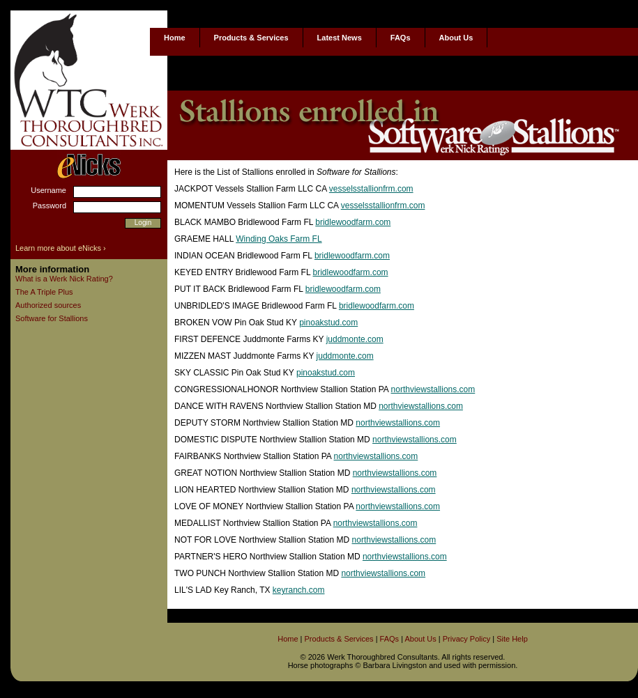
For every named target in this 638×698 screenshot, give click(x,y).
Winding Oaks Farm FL (278, 239)
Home (174, 37)
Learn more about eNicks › (60, 248)
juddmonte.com (354, 339)
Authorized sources (48, 305)
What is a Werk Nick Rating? (64, 278)
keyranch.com (299, 590)
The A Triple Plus (44, 292)
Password (49, 205)
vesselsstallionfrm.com (371, 189)
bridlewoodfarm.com (352, 222)
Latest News (339, 37)
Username (48, 190)
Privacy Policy (466, 639)
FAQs (400, 37)
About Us (456, 37)
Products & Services (251, 37)
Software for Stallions (51, 318)
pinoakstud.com (328, 322)
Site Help (512, 639)
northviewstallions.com (433, 389)
